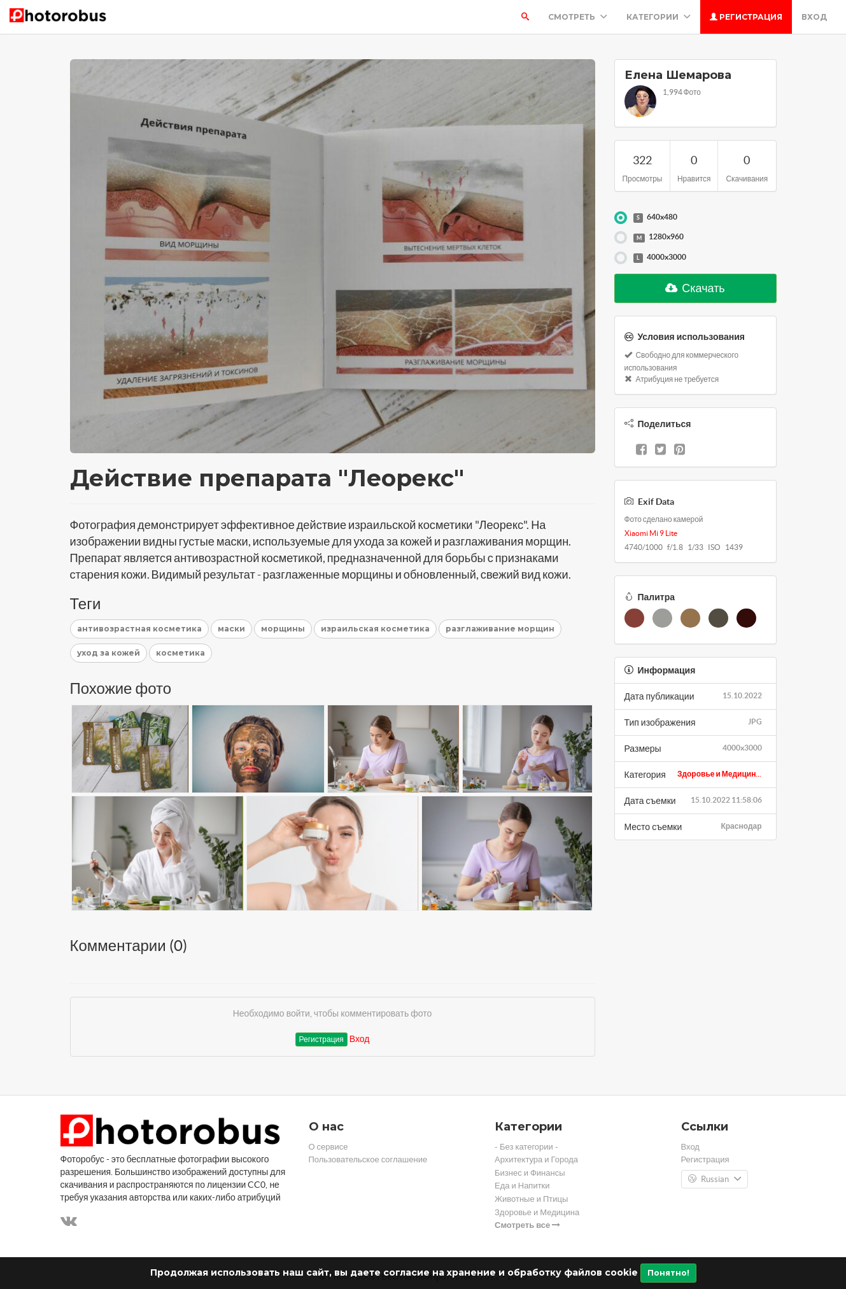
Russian (714, 1179)
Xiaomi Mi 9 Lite (650, 533)
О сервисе (328, 1147)
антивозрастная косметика (139, 628)
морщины (283, 628)
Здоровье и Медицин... (719, 774)
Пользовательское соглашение (368, 1159)
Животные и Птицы (531, 1199)
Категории (658, 17)
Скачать (695, 288)
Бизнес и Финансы (530, 1173)
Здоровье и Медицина (537, 1212)
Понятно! (668, 1273)
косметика (180, 653)
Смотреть (577, 17)
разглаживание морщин (500, 628)
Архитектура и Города (536, 1159)
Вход (814, 17)
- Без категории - (526, 1147)
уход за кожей (108, 653)
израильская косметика (375, 628)
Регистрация (746, 17)
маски (231, 628)
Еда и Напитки (522, 1185)
